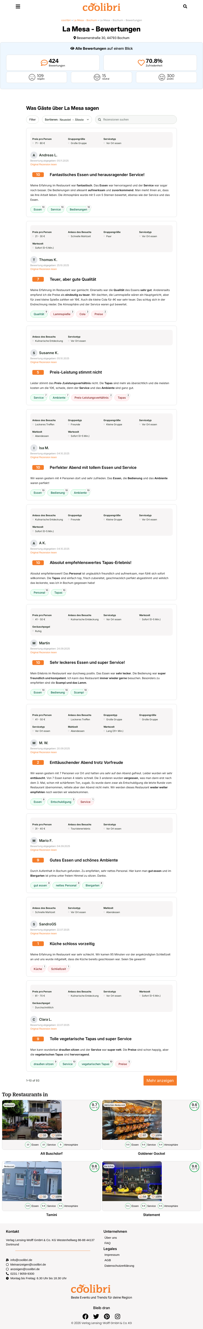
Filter (32, 119)
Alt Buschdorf (51, 1153)
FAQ (107, 1242)
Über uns (110, 1237)
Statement (151, 1215)
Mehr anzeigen (160, 1080)
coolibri (66, 20)
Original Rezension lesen (43, 164)
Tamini (51, 1215)
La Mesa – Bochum (85, 20)
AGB (107, 1259)
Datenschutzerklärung (118, 1265)
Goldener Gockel (151, 1153)
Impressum (111, 1254)
